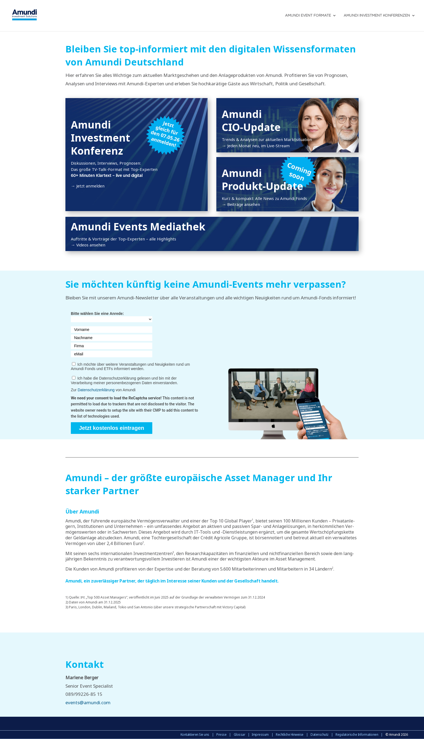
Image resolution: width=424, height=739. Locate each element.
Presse (221, 734)
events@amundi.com (87, 702)
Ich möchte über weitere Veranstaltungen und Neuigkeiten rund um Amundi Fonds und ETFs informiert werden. (130, 366)
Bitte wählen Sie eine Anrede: (97, 313)
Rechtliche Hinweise (289, 734)
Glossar (239, 734)
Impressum (260, 734)
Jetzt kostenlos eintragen (111, 428)
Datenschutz (319, 734)
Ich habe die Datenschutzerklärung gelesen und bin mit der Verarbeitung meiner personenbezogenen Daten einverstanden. (124, 380)
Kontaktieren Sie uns (195, 734)
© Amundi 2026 (396, 734)
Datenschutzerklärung (96, 390)
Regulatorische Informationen (357, 734)
